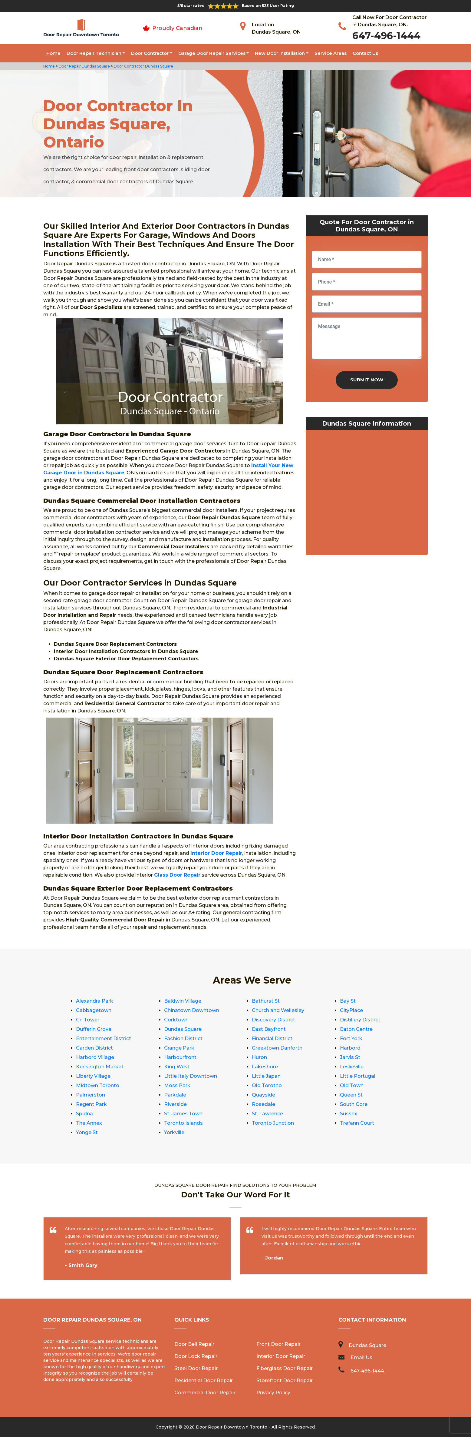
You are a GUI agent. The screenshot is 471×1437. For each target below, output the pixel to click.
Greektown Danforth (277, 1048)
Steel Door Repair (196, 1368)
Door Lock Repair (195, 1356)
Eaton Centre (356, 1029)
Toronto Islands (183, 1123)
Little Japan (266, 1076)
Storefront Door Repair (284, 1380)
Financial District (272, 1038)
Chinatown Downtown (191, 1010)
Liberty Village (93, 1076)
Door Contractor (150, 53)
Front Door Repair (278, 1344)
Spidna (84, 1114)
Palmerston (90, 1095)
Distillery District (360, 1020)
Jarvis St (350, 1057)
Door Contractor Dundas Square (143, 66)
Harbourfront (180, 1057)
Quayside (263, 1095)
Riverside (175, 1104)
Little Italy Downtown (190, 1076)
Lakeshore (265, 1067)
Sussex (348, 1114)
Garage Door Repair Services (211, 53)
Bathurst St (266, 1001)
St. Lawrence (267, 1114)
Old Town (352, 1085)
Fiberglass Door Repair (284, 1368)
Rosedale (263, 1104)
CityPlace (351, 1010)
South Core (353, 1104)
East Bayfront (269, 1029)
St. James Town (183, 1114)
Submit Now (366, 380)
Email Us (361, 1357)
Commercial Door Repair (205, 1393)
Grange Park (179, 1048)
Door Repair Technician (94, 53)
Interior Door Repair (280, 1356)
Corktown (176, 1020)
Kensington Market (100, 1067)
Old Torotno (267, 1085)
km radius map (367, 494)
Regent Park (91, 1104)
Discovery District (273, 1020)
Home (53, 53)
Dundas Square (183, 1029)
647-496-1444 (386, 35)
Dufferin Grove (93, 1029)
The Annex (89, 1123)
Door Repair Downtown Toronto (231, 1427)
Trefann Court (357, 1123)
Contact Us (365, 53)
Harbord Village (95, 1057)
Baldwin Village (182, 1001)
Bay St (348, 1001)
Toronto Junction (273, 1123)
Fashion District (183, 1038)
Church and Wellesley (278, 1010)
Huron (259, 1057)
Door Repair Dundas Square (84, 66)
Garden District (94, 1048)
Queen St (351, 1095)
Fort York (351, 1038)
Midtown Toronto (97, 1085)
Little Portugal (357, 1076)
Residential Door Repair (203, 1380)
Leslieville (352, 1067)
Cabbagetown (93, 1010)
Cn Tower (87, 1020)
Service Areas (331, 53)
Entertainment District (103, 1038)
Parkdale (175, 1095)
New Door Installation (280, 53)
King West (176, 1067)
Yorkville (174, 1132)
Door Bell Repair (194, 1344)
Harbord (350, 1048)
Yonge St (87, 1132)
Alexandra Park (94, 1001)
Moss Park (177, 1085)
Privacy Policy (273, 1393)
